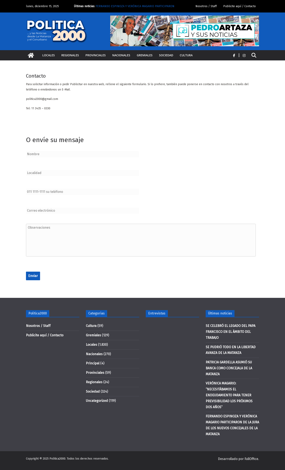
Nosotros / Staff (206, 6)
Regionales (70, 55)
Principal (92, 363)
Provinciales (95, 55)
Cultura (186, 55)
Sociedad (166, 55)
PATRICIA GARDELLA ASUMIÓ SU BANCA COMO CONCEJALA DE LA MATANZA (229, 368)
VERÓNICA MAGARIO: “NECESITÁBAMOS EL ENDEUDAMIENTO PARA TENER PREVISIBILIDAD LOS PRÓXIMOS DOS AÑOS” (229, 395)
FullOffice (251, 459)
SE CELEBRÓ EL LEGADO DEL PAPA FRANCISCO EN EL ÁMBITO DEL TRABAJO (230, 332)
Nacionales (121, 55)
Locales (48, 55)
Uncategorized (97, 401)
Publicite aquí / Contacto (239, 6)
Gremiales (145, 55)
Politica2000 (57, 458)
